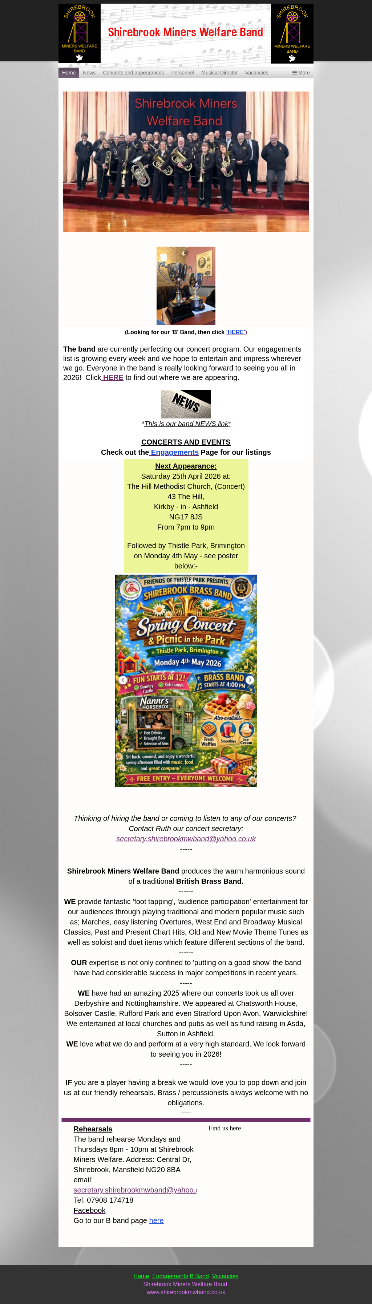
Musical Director (220, 73)
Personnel (182, 73)
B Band (199, 1276)
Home (69, 73)
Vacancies (256, 73)
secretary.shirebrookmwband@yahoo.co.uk (143, 1190)
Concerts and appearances (133, 73)
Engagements (170, 1276)
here (156, 1220)
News (89, 73)
